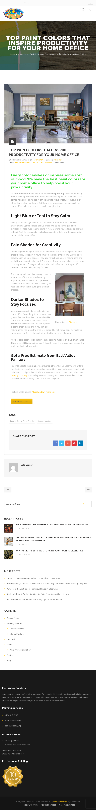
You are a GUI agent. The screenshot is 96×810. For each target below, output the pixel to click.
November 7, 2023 (19, 160)
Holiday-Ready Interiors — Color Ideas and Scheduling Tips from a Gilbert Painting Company (47, 583)
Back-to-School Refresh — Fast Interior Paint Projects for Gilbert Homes (38, 594)
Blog (9, 660)
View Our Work (12, 715)
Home (12, 54)
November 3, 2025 (26, 544)
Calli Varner (38, 160)
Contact (10, 655)
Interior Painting (16, 634)
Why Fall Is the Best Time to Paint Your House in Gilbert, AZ (49, 550)
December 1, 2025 (26, 528)
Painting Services (14, 623)
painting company (19, 375)
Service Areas (13, 618)
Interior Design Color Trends (26, 162)
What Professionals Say (20, 650)
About (9, 644)
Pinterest (73, 322)
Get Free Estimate (13, 726)
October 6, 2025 (25, 554)
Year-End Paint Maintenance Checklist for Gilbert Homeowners (52, 524)
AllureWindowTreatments (44, 392)
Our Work (11, 639)
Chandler (22, 54)
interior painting (45, 162)
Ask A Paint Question (21, 401)
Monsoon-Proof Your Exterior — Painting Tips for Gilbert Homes (34, 599)
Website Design (60, 802)
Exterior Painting (17, 628)
